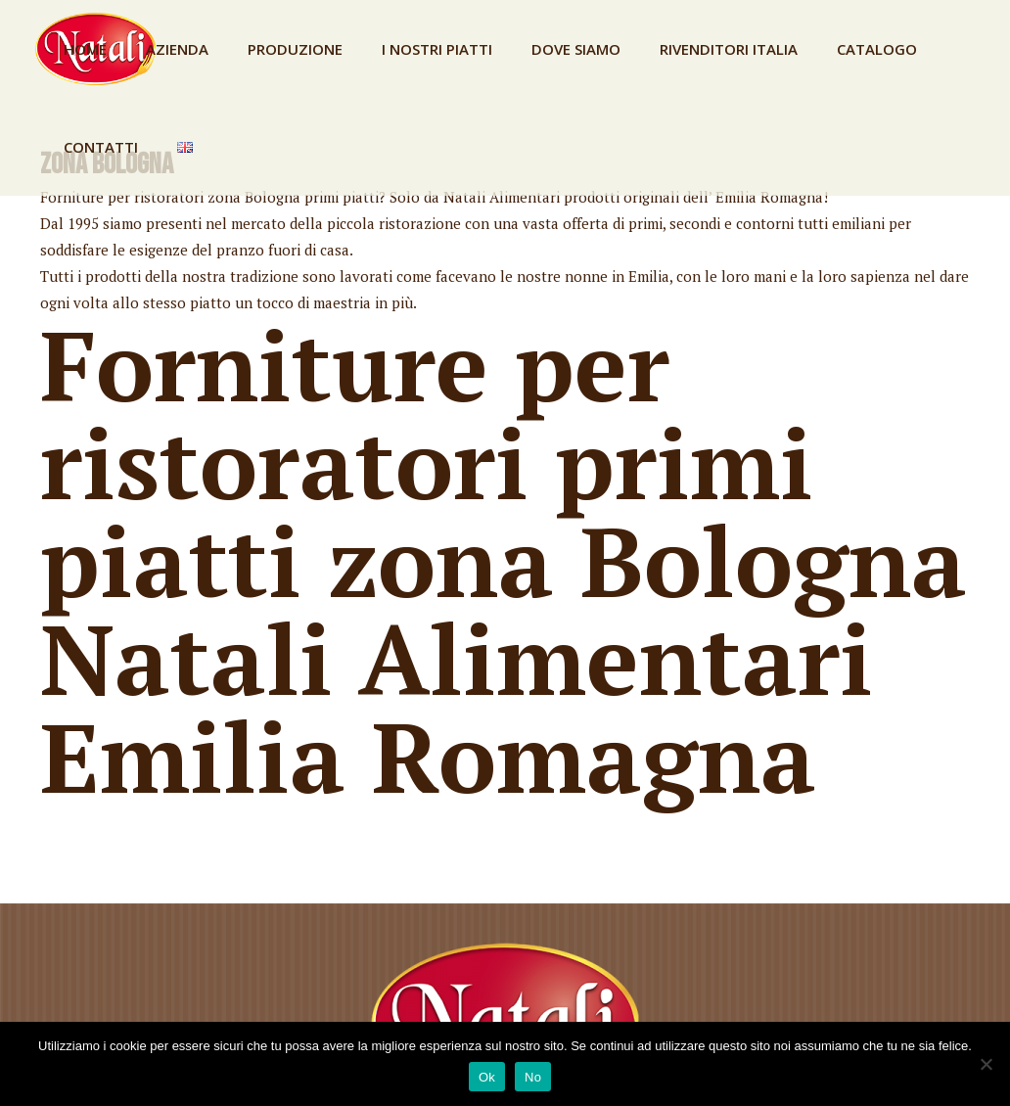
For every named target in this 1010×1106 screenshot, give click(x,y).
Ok (487, 1077)
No (533, 1077)
